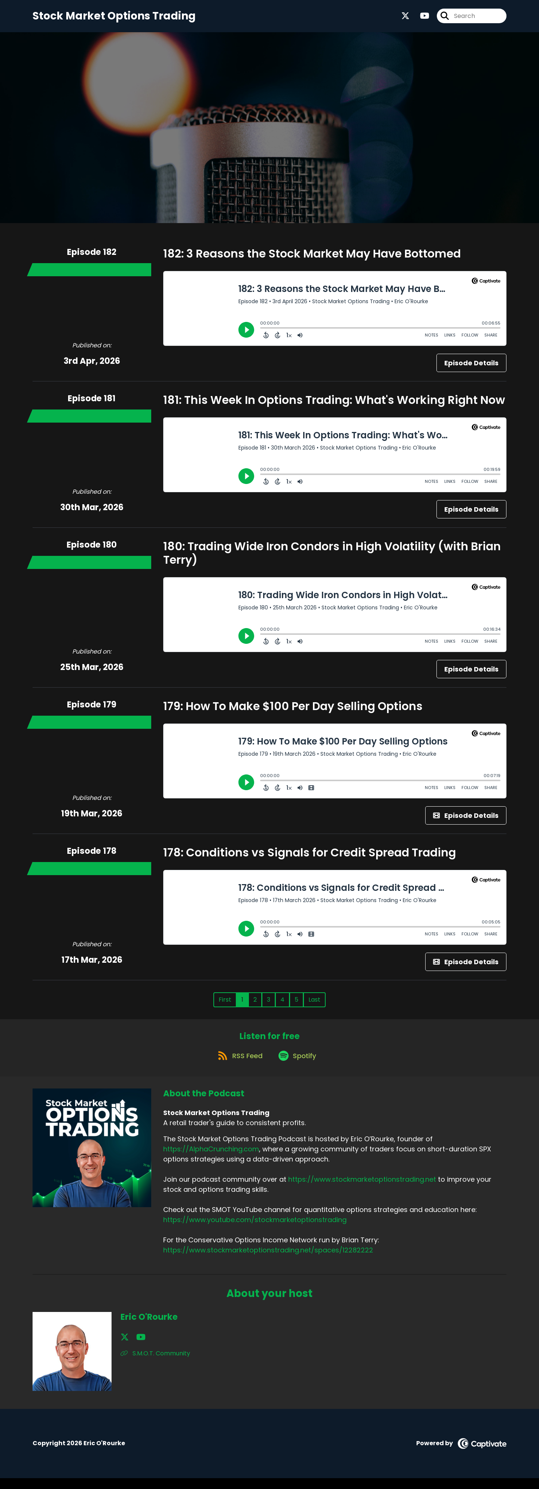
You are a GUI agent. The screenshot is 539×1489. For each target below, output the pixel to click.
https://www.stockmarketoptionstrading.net (362, 1190)
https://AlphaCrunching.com (211, 1160)
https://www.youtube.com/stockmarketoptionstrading (255, 1231)
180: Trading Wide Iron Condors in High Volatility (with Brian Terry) (332, 558)
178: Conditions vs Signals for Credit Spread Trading (309, 857)
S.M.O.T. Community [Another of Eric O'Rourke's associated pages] (155, 1364)
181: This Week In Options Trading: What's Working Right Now (334, 405)
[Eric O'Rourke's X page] (125, 1348)
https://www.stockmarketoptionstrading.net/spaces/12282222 (268, 1261)
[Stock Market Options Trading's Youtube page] (420, 18)
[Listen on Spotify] (298, 1066)
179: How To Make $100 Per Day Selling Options (293, 711)
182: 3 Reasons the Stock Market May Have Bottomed (312, 259)
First (225, 1004)
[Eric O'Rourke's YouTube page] (135, 1348)
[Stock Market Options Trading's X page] (405, 18)
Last (314, 1004)
